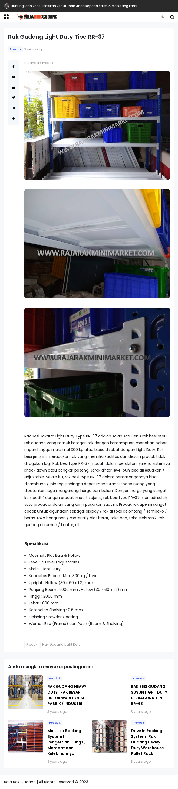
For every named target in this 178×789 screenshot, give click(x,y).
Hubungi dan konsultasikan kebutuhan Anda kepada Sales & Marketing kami (74, 6)
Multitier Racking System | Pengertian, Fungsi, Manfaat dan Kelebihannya (66, 742)
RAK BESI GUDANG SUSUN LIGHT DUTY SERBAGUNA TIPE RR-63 (149, 695)
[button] (6, 16)
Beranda (31, 62)
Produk (15, 49)
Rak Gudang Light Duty (61, 644)
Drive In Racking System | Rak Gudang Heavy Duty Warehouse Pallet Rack (147, 742)
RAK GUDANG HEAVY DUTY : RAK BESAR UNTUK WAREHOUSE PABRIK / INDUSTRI (66, 695)
